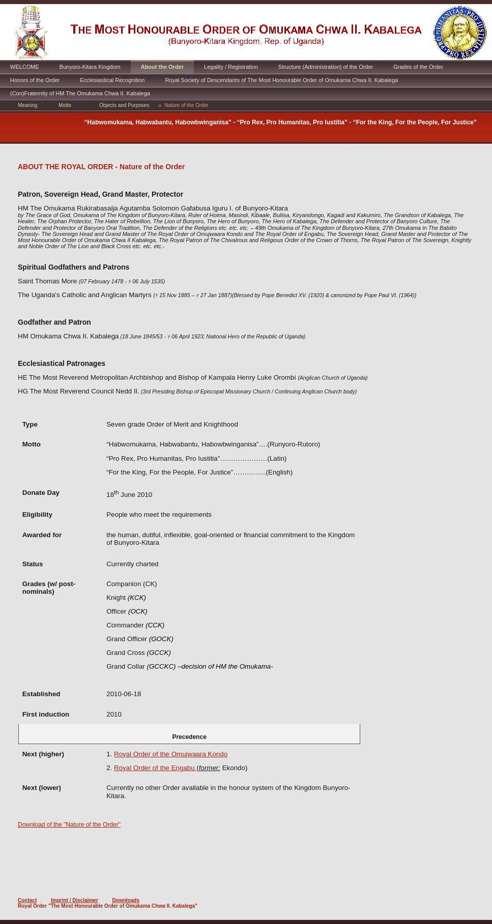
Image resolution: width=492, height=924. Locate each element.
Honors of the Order (35, 80)
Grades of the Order (418, 67)
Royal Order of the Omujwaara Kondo (170, 754)
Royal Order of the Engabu (155, 768)
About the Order (162, 67)
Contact (27, 900)
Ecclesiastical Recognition (112, 80)
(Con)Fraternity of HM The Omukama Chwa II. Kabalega (80, 93)
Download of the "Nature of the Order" (69, 824)
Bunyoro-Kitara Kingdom (90, 67)
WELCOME (24, 67)
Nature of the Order (186, 105)
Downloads (125, 900)
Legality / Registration (231, 67)
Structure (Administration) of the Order (325, 67)
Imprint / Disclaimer (74, 900)
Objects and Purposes (124, 105)
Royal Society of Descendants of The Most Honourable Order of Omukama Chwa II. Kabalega (281, 80)
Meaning (27, 105)
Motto (65, 105)
